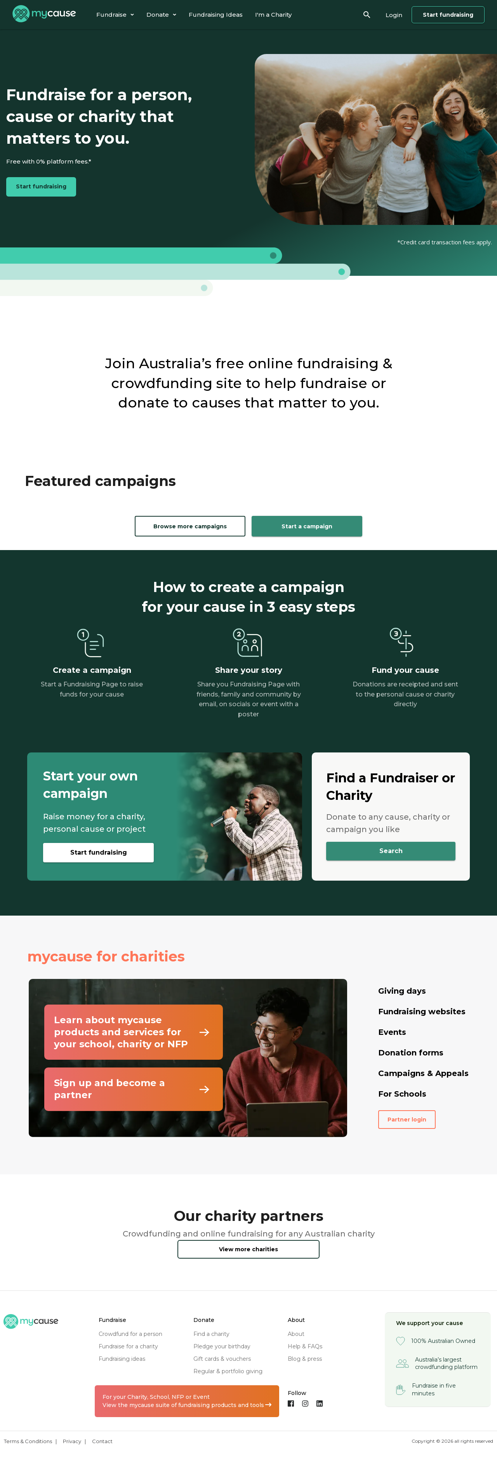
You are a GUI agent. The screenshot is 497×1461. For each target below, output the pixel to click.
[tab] (115, 14)
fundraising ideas (122, 1359)
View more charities (248, 1249)
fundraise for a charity (128, 1346)
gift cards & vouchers (222, 1359)
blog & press (305, 1359)
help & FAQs (305, 1346)
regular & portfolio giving (227, 1371)
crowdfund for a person (130, 1334)
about (296, 1334)
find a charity (211, 1334)
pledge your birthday (221, 1346)
